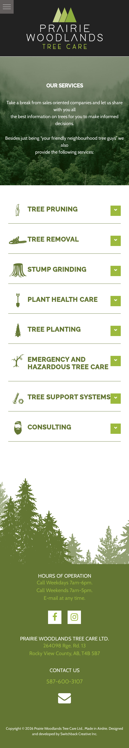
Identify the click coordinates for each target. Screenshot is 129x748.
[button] (7, 7)
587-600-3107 (64, 681)
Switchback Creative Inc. (78, 734)
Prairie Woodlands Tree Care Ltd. (64, 28)
